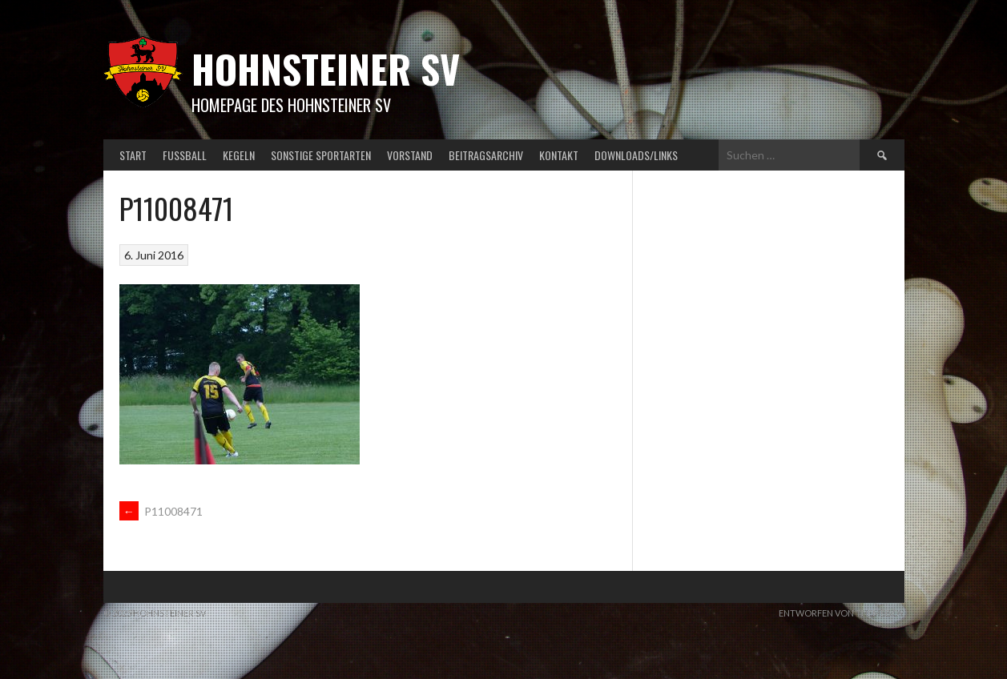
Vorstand (410, 155)
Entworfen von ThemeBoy (841, 613)
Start (133, 155)
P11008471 (161, 511)
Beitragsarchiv (486, 155)
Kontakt (558, 155)
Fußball (185, 155)
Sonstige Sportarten (321, 155)
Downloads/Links (636, 155)
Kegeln (239, 155)
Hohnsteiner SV (325, 68)
